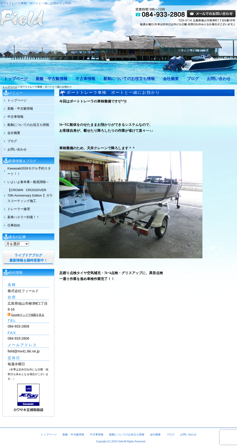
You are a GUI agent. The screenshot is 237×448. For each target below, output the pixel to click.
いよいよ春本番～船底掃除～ (28, 182)
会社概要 (171, 79)
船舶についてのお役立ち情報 (129, 79)
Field (120, 441)
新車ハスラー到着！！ (23, 217)
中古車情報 (85, 79)
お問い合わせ (219, 79)
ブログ (193, 79)
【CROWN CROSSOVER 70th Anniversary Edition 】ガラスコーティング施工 (30, 195)
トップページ (16, 79)
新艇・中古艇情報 (51, 79)
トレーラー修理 (18, 209)
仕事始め (13, 225)
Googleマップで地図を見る (27, 314)
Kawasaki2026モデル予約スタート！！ (29, 171)
